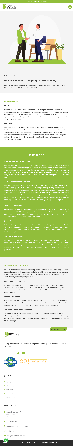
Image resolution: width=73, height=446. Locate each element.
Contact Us (10, 397)
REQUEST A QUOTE (58, 329)
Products (9, 393)
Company (10, 386)
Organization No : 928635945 (17, 426)
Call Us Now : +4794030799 (36, 2)
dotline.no (10, 431)
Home (8, 382)
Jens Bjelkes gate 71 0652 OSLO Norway (13, 414)
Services (9, 390)
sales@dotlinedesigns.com (16, 436)
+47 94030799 (11, 421)
